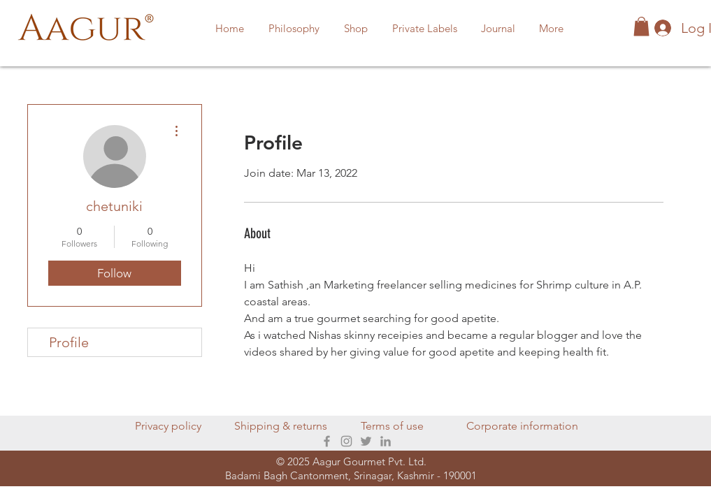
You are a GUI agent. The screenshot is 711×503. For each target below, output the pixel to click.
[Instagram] (346, 441)
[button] (356, 28)
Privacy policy (168, 425)
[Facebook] (326, 441)
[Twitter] (366, 441)
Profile (69, 342)
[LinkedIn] (385, 441)
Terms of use (392, 425)
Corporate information (522, 425)
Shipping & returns (280, 425)
